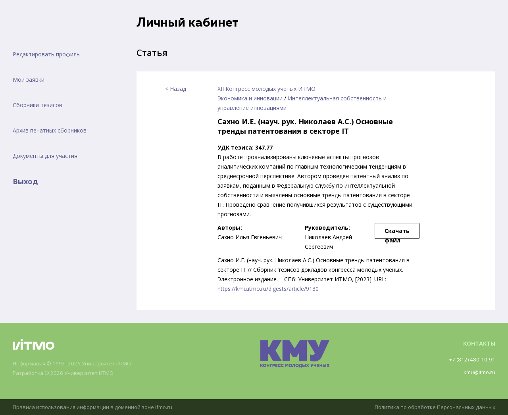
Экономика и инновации (250, 98)
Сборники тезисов (37, 105)
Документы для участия (45, 155)
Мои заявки (28, 79)
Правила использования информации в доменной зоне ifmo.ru (97, 407)
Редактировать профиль (46, 54)
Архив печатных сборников (50, 130)
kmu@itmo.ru (478, 372)
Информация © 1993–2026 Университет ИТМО (76, 363)
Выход (25, 181)
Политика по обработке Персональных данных (431, 407)
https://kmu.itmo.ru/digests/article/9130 (268, 288)
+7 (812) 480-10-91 (470, 359)
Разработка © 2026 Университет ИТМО (67, 373)
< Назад (175, 88)
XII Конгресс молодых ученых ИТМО (266, 88)
